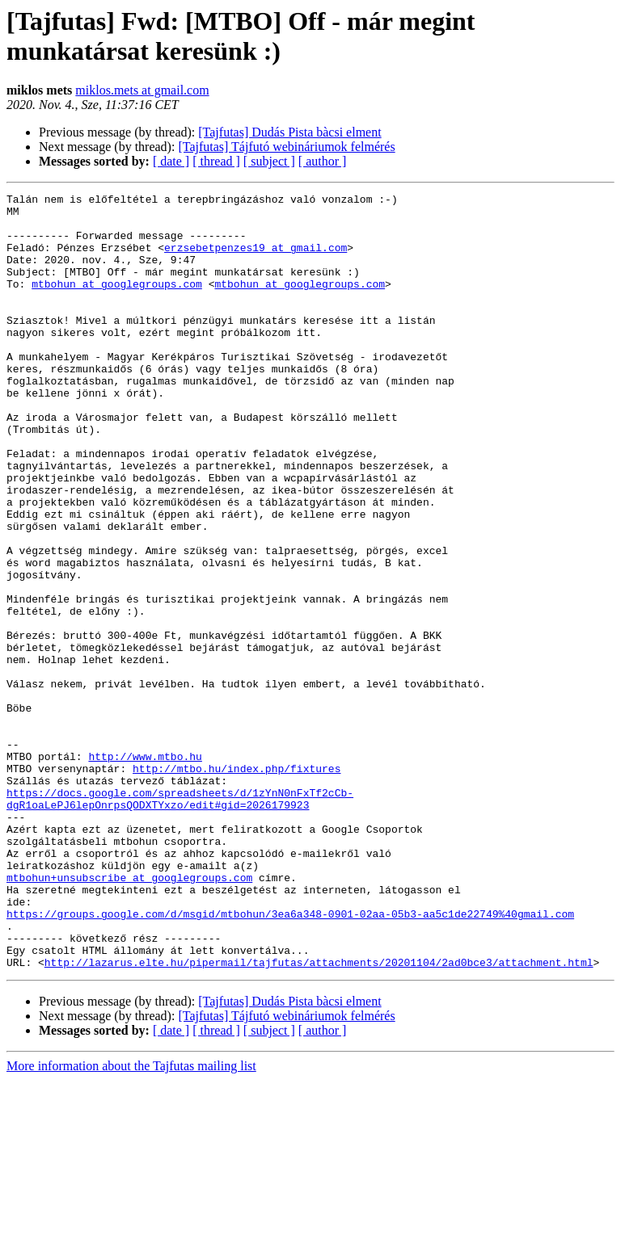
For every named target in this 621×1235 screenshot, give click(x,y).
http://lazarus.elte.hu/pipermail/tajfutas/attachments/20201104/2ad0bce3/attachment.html (319, 1117)
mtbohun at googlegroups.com (117, 303)
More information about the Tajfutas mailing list (131, 1221)
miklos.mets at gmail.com (142, 90)
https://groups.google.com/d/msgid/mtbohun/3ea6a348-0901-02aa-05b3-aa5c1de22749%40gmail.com (290, 1059)
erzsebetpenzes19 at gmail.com (255, 259)
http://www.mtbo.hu (144, 870)
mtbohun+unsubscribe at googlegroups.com (129, 1015)
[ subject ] (269, 161)
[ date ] (171, 161)
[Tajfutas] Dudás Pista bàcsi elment (289, 132)
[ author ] (322, 161)
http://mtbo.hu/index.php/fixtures (236, 884)
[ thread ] (216, 161)
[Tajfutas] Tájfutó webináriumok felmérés (286, 146)
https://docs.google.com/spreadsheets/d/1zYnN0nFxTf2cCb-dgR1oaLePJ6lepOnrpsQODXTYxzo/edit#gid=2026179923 (179, 920)
